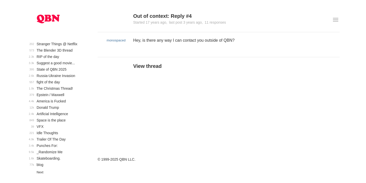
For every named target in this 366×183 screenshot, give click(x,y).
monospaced (116, 40)
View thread (147, 66)
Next (40, 172)
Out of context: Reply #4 (162, 16)
